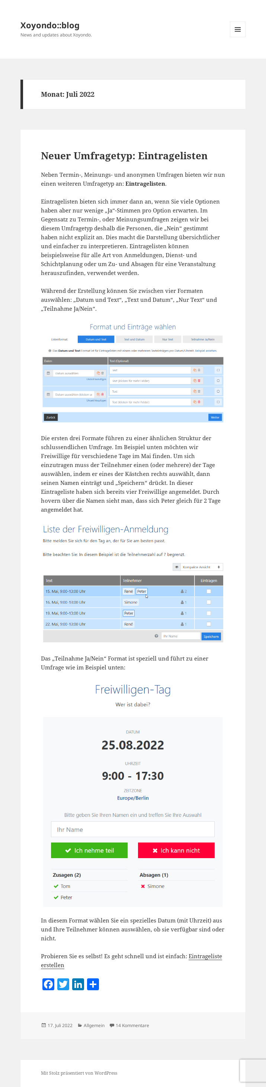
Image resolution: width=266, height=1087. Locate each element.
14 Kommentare (132, 1025)
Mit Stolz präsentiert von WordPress (79, 1073)
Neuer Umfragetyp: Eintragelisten (124, 155)
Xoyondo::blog (50, 25)
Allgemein (94, 1025)
